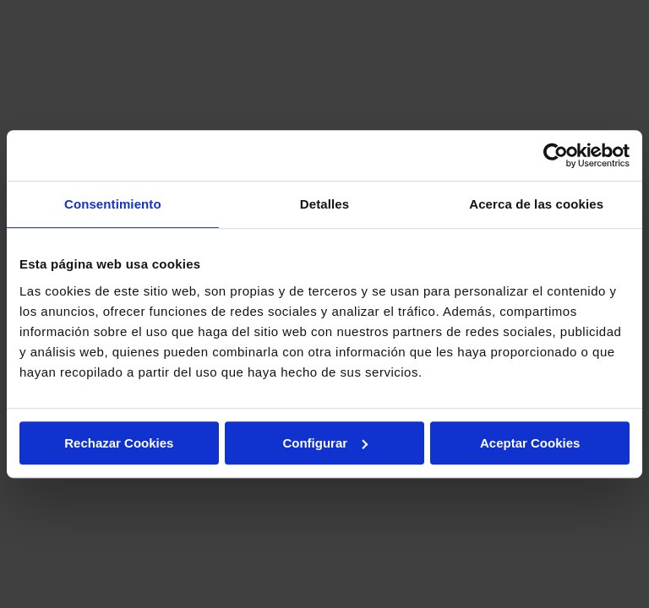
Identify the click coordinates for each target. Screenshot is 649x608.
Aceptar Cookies (530, 443)
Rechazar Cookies (118, 443)
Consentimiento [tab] (112, 204)
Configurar (325, 443)
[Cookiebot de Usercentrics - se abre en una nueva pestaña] (556, 155)
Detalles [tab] (324, 204)
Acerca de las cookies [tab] (536, 204)
